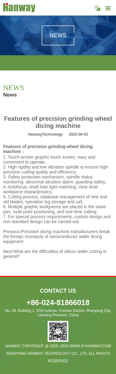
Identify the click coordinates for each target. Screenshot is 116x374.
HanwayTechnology (45, 134)
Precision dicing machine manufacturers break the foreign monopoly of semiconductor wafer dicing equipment (56, 236)
